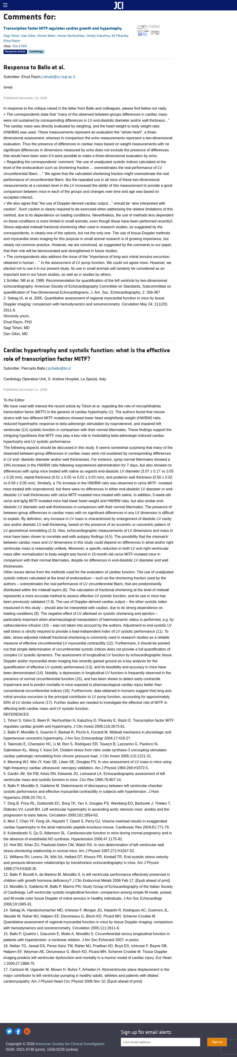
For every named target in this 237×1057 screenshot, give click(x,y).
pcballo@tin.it (59, 368)
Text (15, 46)
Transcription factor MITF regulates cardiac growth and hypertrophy (62, 28)
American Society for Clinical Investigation (69, 1044)
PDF (24, 46)
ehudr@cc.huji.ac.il (59, 77)
